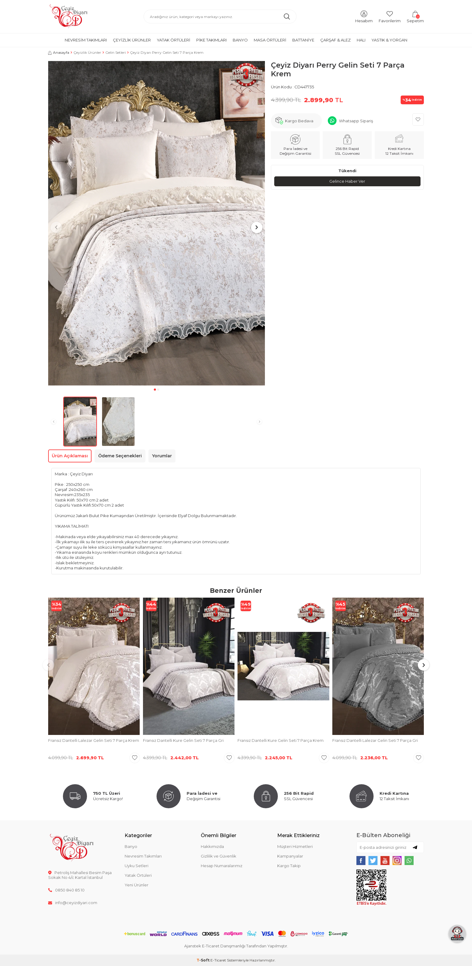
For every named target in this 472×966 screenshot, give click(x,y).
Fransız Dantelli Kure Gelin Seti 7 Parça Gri (183, 740)
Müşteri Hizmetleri (295, 846)
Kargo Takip (289, 865)
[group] (156, 223)
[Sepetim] (415, 16)
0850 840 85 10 (66, 890)
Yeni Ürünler (136, 884)
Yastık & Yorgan (389, 40)
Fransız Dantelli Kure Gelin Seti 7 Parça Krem (281, 740)
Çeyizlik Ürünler (132, 40)
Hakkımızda (212, 846)
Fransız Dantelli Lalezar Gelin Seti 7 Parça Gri (375, 740)
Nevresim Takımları (86, 40)
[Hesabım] (364, 16)
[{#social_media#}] (360, 860)
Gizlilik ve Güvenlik (218, 856)
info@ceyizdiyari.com (72, 902)
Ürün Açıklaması (70, 456)
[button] (155, 390)
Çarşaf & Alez (335, 40)
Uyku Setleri (136, 865)
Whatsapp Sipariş (356, 120)
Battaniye (303, 40)
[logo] (68, 16)
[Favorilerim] (390, 16)
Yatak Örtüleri (173, 40)
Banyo (240, 40)
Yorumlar (162, 456)
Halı (361, 40)
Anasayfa (58, 52)
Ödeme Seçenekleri (120, 456)
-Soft (203, 960)
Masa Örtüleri (270, 40)
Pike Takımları (211, 40)
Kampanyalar (290, 856)
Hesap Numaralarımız (221, 865)
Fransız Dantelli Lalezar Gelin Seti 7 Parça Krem (93, 740)
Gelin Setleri (115, 52)
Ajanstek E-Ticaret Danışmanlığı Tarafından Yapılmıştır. (236, 945)
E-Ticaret (218, 960)
